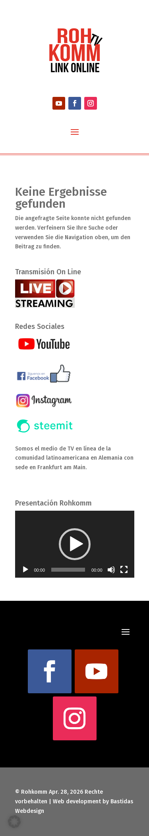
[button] (75, 544)
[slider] (68, 570)
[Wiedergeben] (25, 570)
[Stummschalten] (111, 570)
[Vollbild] (124, 570)
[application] (74, 544)
